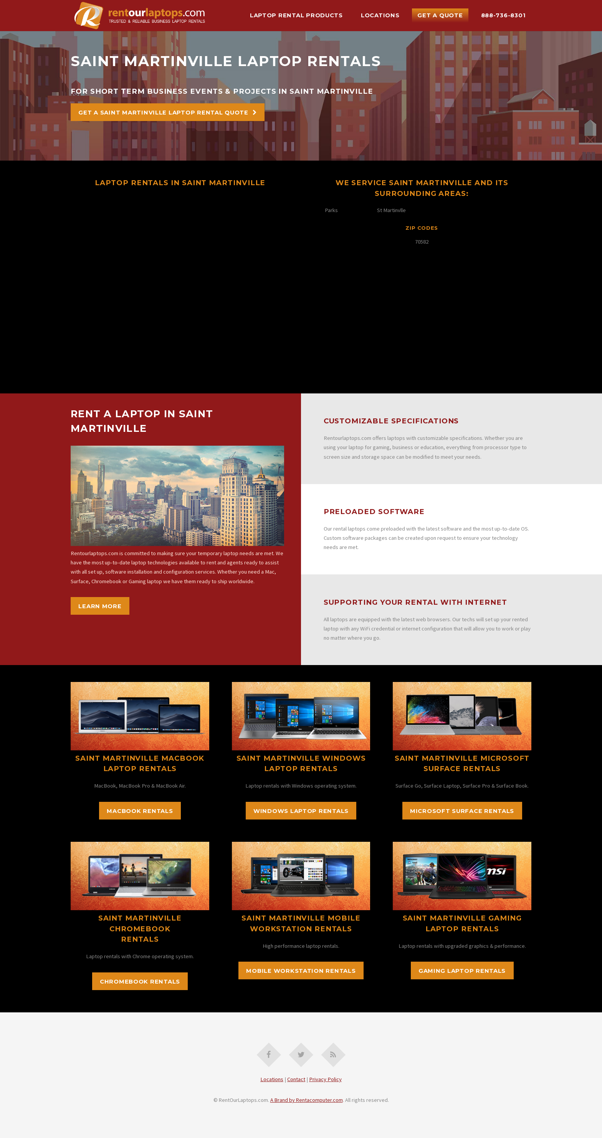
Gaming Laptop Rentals (462, 970)
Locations (380, 15)
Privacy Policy (325, 1079)
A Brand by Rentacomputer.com (306, 1100)
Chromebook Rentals (140, 981)
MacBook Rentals (140, 811)
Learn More (99, 606)
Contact (296, 1079)
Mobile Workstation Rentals (301, 970)
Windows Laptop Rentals (301, 811)
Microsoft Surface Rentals (462, 811)
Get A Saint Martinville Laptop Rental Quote (163, 112)
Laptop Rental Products (296, 15)
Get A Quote (440, 15)
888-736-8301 (503, 15)
